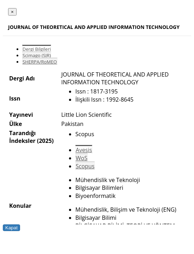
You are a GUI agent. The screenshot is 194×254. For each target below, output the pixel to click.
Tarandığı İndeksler (22, 137)
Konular (20, 206)
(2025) (45, 141)
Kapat (11, 227)
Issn (14, 98)
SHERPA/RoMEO (40, 62)
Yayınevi (21, 115)
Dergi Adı (22, 78)
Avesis (84, 150)
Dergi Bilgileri (37, 49)
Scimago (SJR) (37, 55)
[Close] (12, 12)
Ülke (15, 124)
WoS (81, 158)
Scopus (85, 166)
